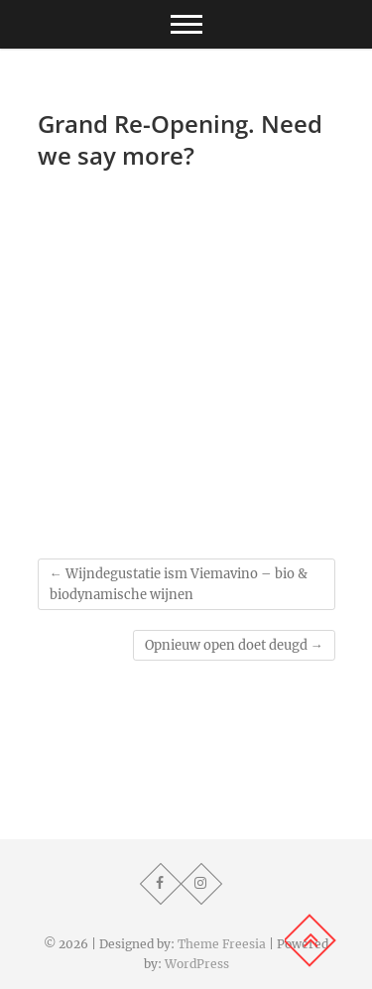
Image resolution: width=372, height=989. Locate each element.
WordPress (197, 963)
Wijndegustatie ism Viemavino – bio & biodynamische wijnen (179, 584)
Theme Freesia (222, 943)
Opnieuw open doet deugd (234, 645)
